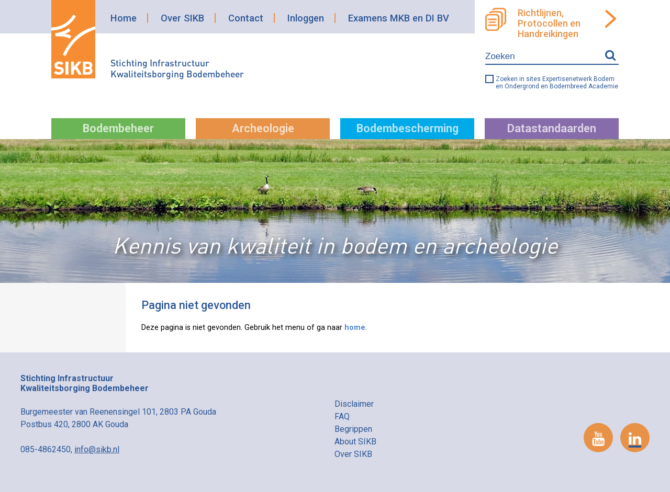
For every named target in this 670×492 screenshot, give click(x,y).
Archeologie (263, 128)
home (354, 327)
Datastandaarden (551, 128)
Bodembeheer (118, 128)
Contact (245, 18)
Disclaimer (354, 404)
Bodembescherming (407, 128)
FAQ (342, 416)
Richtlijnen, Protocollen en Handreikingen (549, 23)
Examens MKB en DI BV (398, 18)
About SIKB (355, 442)
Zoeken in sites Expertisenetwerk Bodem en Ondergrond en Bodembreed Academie (557, 82)
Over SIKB (182, 18)
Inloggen (305, 18)
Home (123, 18)
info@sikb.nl (96, 449)
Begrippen (353, 429)
